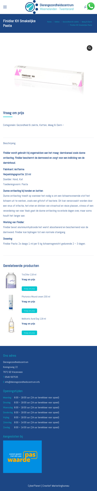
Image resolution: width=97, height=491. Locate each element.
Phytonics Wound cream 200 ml (36, 296)
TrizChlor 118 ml (29, 274)
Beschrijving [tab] (9, 143)
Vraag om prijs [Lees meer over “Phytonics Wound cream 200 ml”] (29, 311)
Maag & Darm (55, 125)
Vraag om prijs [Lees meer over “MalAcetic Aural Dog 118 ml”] (29, 333)
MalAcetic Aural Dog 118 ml (34, 318)
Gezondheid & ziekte (27, 125)
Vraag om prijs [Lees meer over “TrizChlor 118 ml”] (29, 288)
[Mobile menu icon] (5, 7)
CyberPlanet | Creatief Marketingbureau (48, 485)
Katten (43, 125)
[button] (89, 48)
